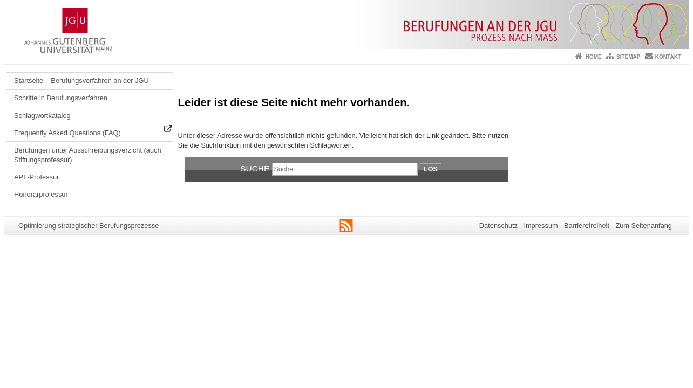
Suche (254, 168)
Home (594, 57)
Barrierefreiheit (586, 225)
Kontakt (668, 57)
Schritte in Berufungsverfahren (60, 98)
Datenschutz (498, 225)
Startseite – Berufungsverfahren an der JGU (81, 81)
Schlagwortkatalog (42, 116)
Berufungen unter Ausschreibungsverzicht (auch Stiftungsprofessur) (87, 155)
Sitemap (628, 57)
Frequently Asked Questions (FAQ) (67, 133)
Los (431, 169)
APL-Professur (36, 177)
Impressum (541, 225)
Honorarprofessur (41, 194)
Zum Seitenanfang (643, 225)
